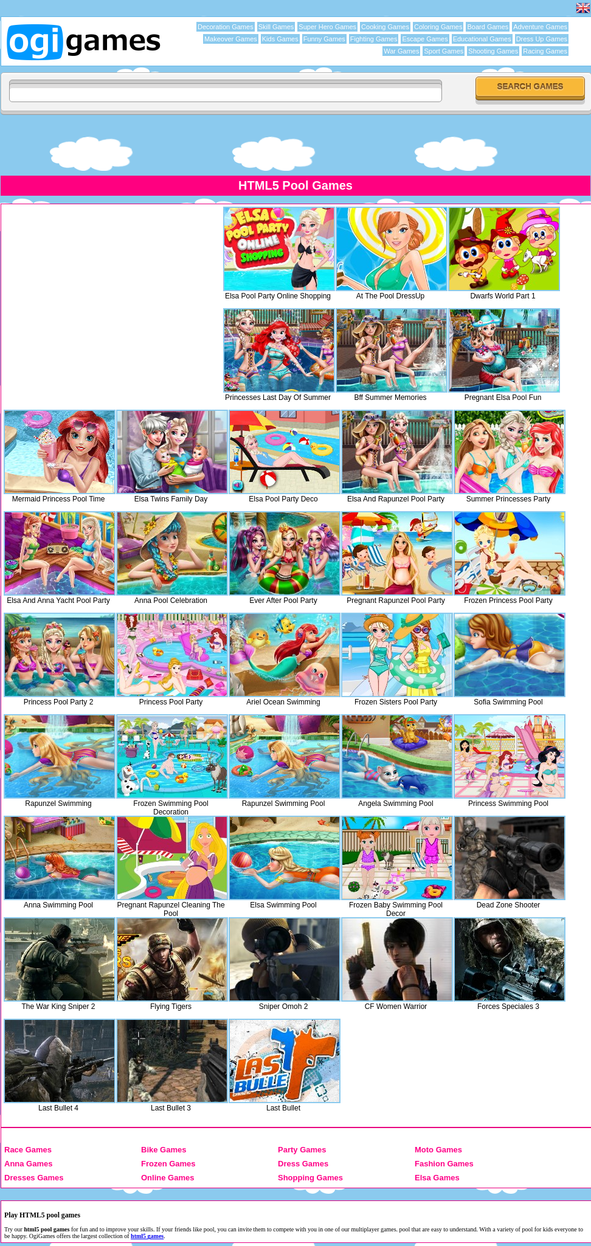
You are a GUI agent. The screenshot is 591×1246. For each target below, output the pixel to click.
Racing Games (545, 51)
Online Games (167, 1177)
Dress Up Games (541, 39)
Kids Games (280, 39)
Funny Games (324, 39)
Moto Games (438, 1149)
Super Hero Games (327, 26)
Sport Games (443, 51)
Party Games (302, 1149)
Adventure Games (540, 26)
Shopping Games (310, 1177)
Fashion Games (444, 1163)
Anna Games (28, 1163)
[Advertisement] (295, 144)
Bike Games (163, 1149)
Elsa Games (437, 1177)
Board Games (487, 26)
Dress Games (303, 1163)
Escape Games (425, 39)
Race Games (28, 1149)
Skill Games (276, 26)
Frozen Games (168, 1163)
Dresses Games (34, 1177)
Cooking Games (385, 26)
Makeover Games (230, 39)
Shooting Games (493, 51)
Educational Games (482, 39)
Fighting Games (374, 39)
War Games (401, 51)
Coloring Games (438, 26)
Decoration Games (226, 26)
